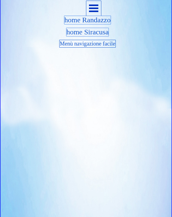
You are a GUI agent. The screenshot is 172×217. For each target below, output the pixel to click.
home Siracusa (87, 32)
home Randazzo (87, 20)
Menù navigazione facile (87, 43)
